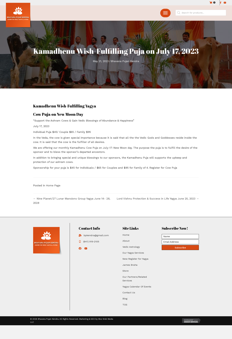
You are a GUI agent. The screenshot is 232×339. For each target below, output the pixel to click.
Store (126, 270)
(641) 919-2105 (91, 241)
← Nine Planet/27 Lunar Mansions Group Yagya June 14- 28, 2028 (71, 200)
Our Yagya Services (133, 252)
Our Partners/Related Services (135, 278)
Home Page (53, 185)
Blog (125, 298)
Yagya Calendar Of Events (137, 286)
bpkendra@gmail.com (96, 235)
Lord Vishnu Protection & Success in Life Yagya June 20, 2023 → (158, 198)
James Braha (130, 264)
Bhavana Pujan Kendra (125, 61)
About (126, 240)
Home (126, 234)
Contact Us (129, 292)
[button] (165, 13)
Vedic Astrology (131, 246)
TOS (125, 304)
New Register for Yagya (135, 258)
